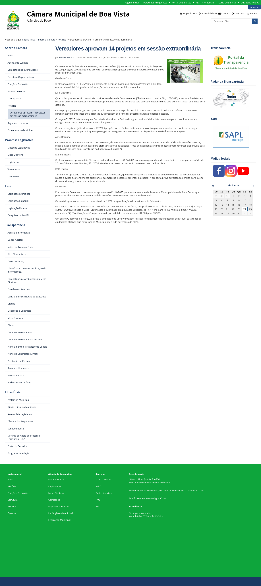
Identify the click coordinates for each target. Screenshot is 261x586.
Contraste (240, 13)
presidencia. (142, 498)
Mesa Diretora (56, 493)
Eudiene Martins (66, 57)
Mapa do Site (190, 13)
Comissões (54, 499)
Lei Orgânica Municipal (60, 513)
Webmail (209, 2)
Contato (225, 13)
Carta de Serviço (227, 2)
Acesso (11, 479)
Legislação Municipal (59, 520)
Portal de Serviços (181, 2)
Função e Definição (18, 493)
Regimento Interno (58, 506)
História (12, 486)
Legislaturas (54, 486)
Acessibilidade (209, 13)
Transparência (15, 225)
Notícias (61, 39)
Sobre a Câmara (46, 39)
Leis (8, 186)
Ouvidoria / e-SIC (250, 2)
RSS (198, 2)
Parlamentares (56, 479)
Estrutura (13, 499)
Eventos (12, 513)
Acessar (254, 7)
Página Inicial (132, 2)
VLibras (254, 13)
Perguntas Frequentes (155, 2)
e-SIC (98, 486)
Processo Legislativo (19, 140)
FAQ (98, 499)
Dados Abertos (103, 493)
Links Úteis (12, 392)
